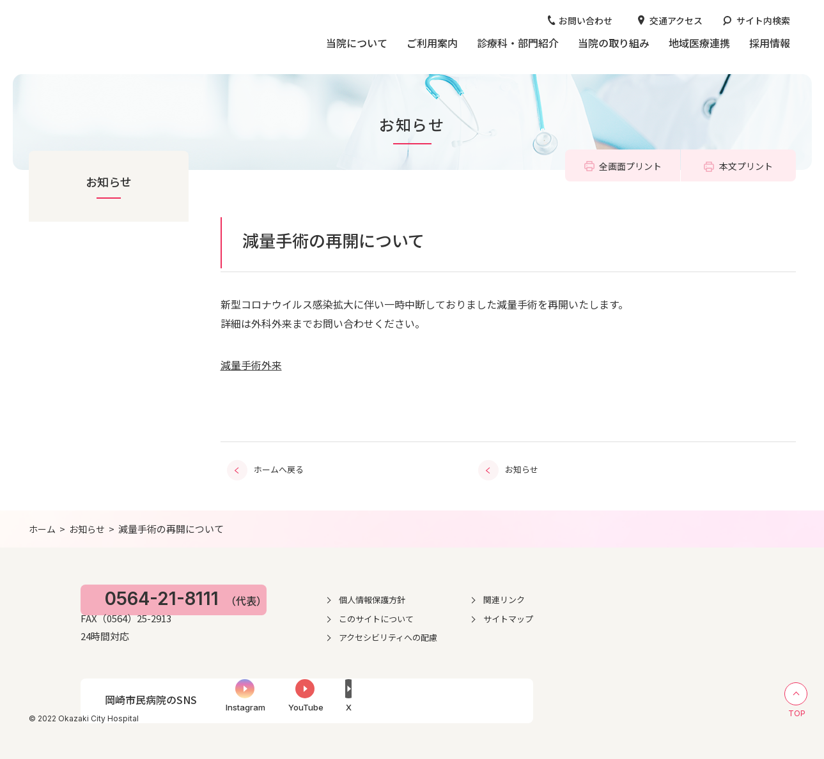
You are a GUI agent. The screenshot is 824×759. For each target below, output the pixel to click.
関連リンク (641, 596)
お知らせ (109, 181)
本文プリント (746, 166)
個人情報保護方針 (502, 596)
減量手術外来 (251, 364)
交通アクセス (676, 20)
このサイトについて (507, 616)
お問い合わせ (585, 20)
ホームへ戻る (279, 468)
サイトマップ (645, 616)
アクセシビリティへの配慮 (520, 635)
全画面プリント (630, 166)
